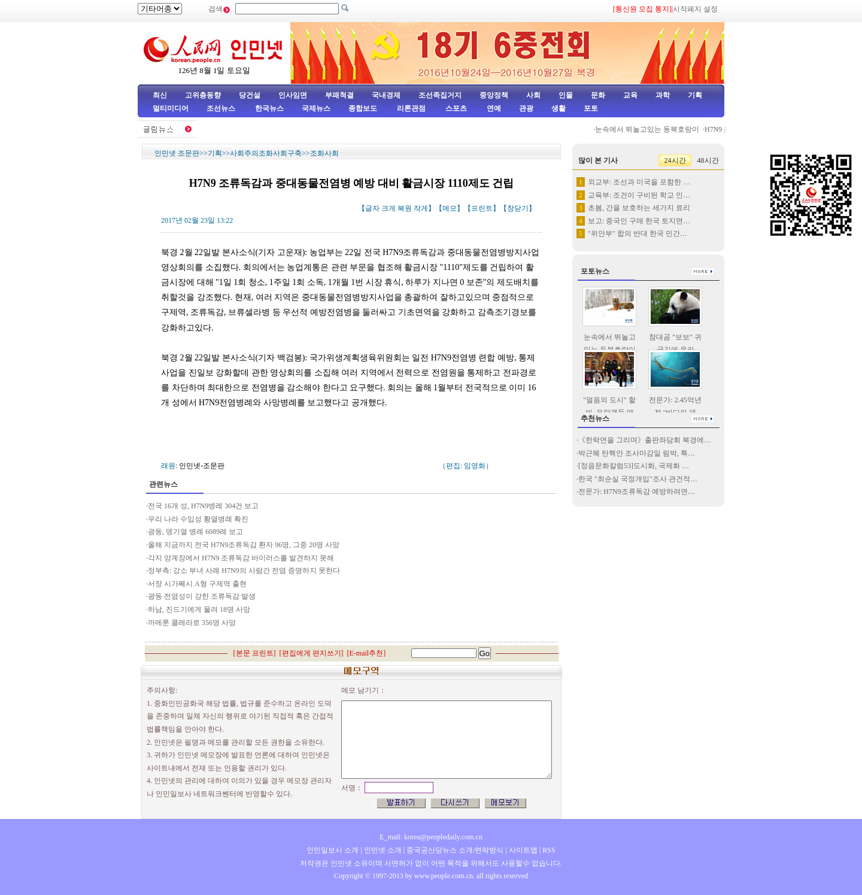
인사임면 (292, 95)
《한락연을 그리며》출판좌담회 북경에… (644, 440)
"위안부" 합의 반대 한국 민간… (637, 233)
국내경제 (386, 95)
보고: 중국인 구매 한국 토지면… (639, 221)
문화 (598, 95)
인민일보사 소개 (332, 850)
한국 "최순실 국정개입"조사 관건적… (637, 479)
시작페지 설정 (695, 9)
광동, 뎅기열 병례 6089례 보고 (195, 531)
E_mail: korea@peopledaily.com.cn (431, 837)
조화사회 (324, 153)
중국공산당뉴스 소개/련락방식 (454, 850)
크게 (388, 208)
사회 (533, 95)
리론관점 (411, 108)
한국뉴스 (269, 108)
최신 (160, 95)
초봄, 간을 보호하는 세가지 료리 (639, 208)
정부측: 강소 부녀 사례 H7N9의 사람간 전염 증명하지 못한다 (244, 570)
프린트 (482, 208)
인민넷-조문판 (201, 466)
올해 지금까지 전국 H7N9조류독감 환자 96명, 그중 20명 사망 (243, 545)
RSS (548, 850)
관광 (526, 108)
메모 (449, 208)
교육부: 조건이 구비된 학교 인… (639, 195)
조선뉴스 (222, 108)
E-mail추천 (367, 653)
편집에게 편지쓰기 (311, 653)
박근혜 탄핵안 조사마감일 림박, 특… (636, 453)
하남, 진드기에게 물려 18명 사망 (199, 609)
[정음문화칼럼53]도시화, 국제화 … (633, 466)
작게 (421, 208)
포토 (591, 108)
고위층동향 (203, 95)
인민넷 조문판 (176, 153)
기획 (695, 95)
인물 (566, 95)
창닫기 (518, 208)
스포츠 (455, 108)
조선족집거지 (440, 95)
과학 (662, 95)
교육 (630, 95)
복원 (404, 208)
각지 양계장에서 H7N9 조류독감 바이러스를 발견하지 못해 (241, 558)
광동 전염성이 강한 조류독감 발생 (202, 596)
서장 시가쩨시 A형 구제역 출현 (197, 584)
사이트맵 (523, 850)
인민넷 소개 (382, 850)
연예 (493, 108)
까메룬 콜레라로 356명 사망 (192, 622)
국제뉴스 (316, 108)
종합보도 (362, 108)
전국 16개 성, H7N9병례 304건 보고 (203, 506)
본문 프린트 (255, 653)
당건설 (249, 95)
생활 (558, 108)
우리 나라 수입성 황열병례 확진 (198, 519)
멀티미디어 (171, 108)
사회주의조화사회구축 (266, 153)
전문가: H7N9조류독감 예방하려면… (636, 491)
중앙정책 (493, 95)
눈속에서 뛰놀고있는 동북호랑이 (653, 129)
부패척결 (339, 95)
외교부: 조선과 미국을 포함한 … (639, 182)
